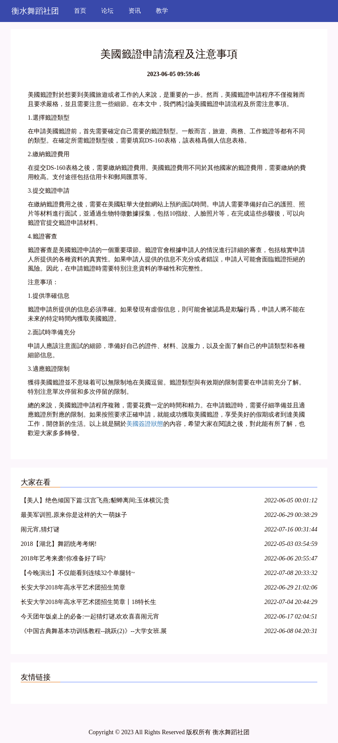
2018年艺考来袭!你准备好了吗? (63, 558)
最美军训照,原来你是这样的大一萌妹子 (74, 515)
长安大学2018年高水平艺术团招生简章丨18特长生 (88, 602)
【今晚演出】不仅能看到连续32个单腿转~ (78, 573)
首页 (80, 10)
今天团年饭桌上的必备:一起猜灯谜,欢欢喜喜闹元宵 (90, 616)
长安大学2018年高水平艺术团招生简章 (73, 587)
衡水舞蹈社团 (35, 11)
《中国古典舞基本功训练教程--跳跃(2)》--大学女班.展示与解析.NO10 (94, 632)
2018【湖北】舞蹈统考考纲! (59, 544)
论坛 (107, 10)
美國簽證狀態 (144, 424)
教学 (162, 10)
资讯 (135, 10)
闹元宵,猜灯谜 (40, 529)
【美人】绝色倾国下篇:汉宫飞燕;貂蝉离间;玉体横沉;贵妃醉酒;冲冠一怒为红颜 (95, 501)
